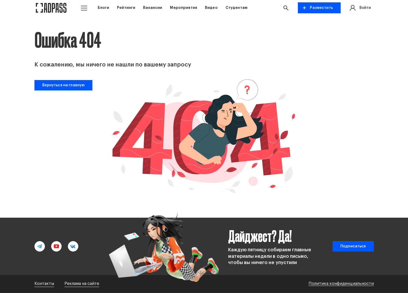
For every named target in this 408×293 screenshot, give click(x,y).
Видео (211, 7)
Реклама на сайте (81, 284)
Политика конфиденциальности (341, 284)
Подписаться (353, 246)
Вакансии (152, 7)
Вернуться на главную (63, 85)
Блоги (103, 7)
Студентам (236, 7)
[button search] (287, 8)
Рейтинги (126, 7)
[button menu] (84, 7)
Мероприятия (183, 7)
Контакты (44, 284)
